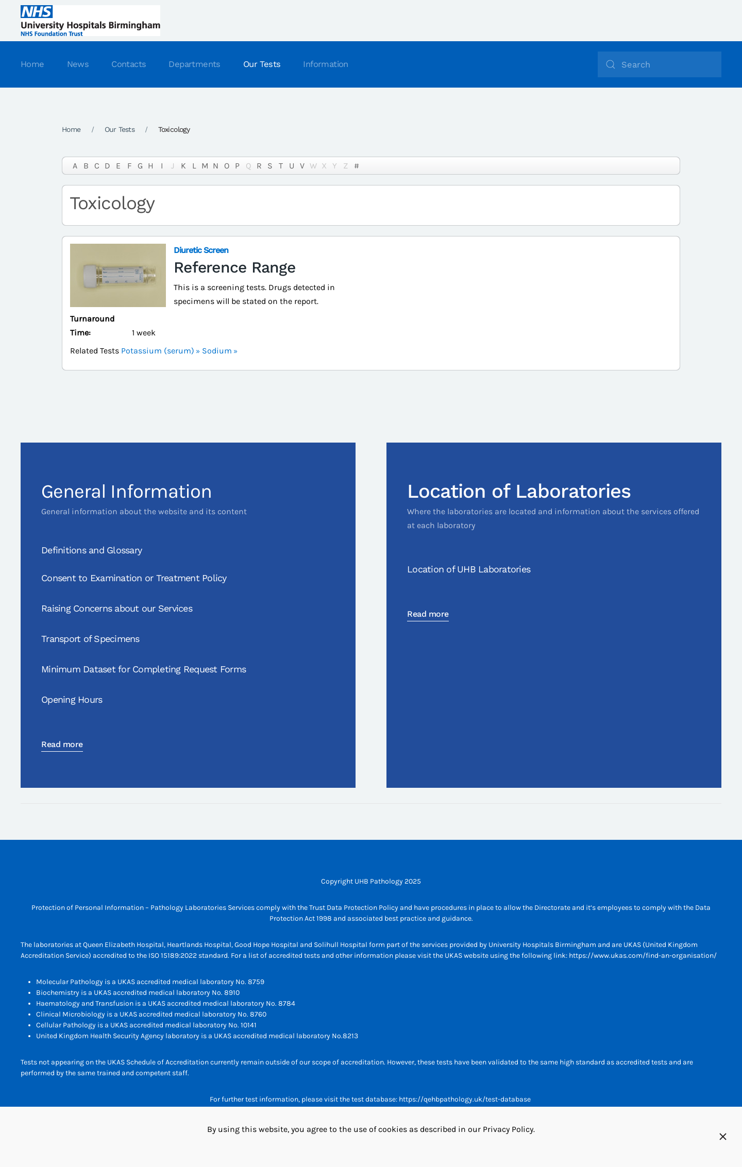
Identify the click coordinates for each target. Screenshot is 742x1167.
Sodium (217, 351)
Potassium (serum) (157, 351)
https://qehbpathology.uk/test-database (465, 1099)
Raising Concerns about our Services (116, 608)
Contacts (128, 64)
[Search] (659, 64)
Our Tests (262, 64)
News (78, 64)
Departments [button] (194, 64)
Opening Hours (71, 699)
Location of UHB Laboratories (468, 569)
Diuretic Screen (201, 250)
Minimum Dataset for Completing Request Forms (143, 669)
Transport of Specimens (90, 638)
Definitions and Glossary (91, 550)
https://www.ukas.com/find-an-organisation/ (643, 955)
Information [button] (325, 64)
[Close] (723, 1136)
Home (32, 64)
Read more (62, 744)
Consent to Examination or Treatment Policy (134, 577)
